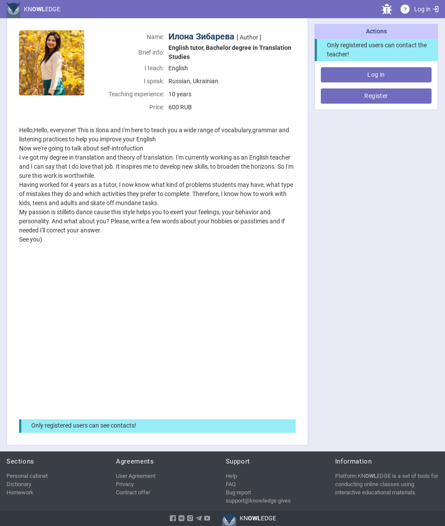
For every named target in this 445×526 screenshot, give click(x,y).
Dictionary (19, 484)
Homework (20, 492)
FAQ (231, 484)
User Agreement (135, 476)
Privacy (125, 484)
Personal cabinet (27, 476)
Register (376, 95)
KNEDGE (42, 9)
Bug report (238, 492)
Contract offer (133, 492)
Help (231, 476)
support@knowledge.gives (258, 500)
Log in (426, 9)
